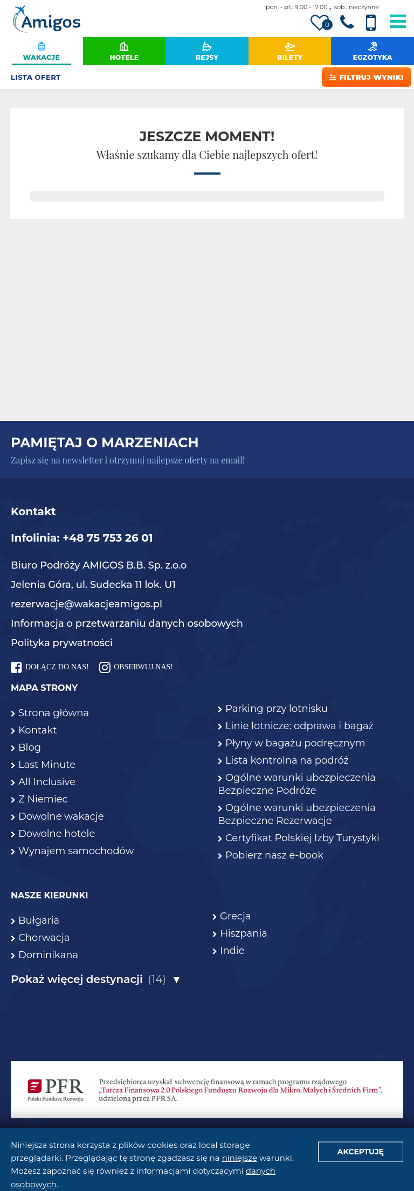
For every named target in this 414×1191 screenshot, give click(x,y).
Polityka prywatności (62, 643)
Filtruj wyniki (366, 77)
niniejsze (239, 1158)
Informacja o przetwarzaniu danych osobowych (127, 623)
